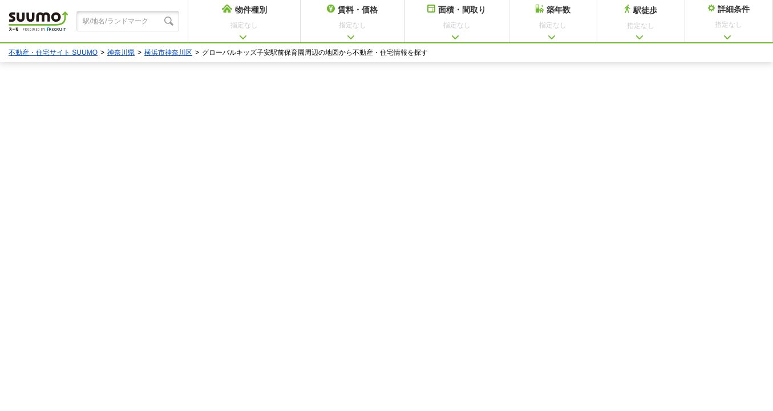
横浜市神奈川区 (168, 53)
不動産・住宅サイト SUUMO (53, 53)
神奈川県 (121, 53)
